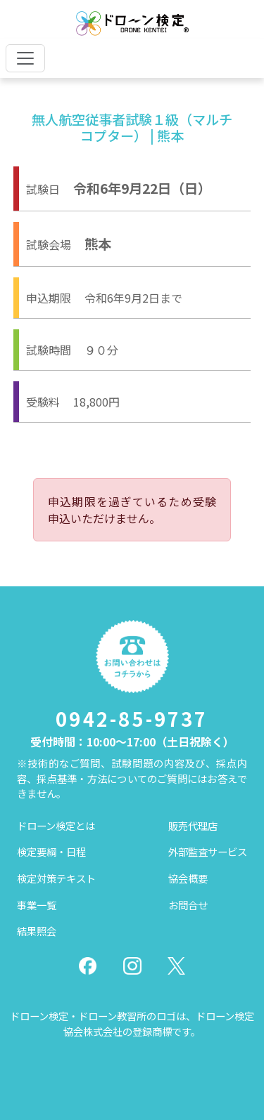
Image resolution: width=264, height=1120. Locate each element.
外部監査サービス (207, 851)
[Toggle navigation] (25, 58)
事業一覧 (36, 904)
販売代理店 (193, 825)
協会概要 (188, 878)
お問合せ (188, 904)
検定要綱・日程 (51, 851)
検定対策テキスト (56, 878)
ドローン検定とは (56, 825)
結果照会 (36, 930)
